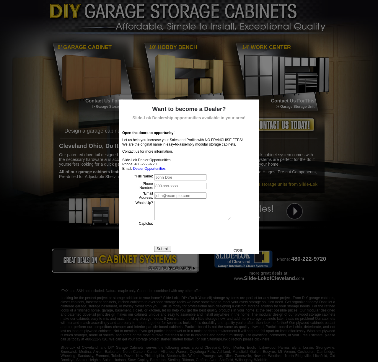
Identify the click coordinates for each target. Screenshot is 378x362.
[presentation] (199, 236)
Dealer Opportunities (149, 169)
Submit (163, 252)
